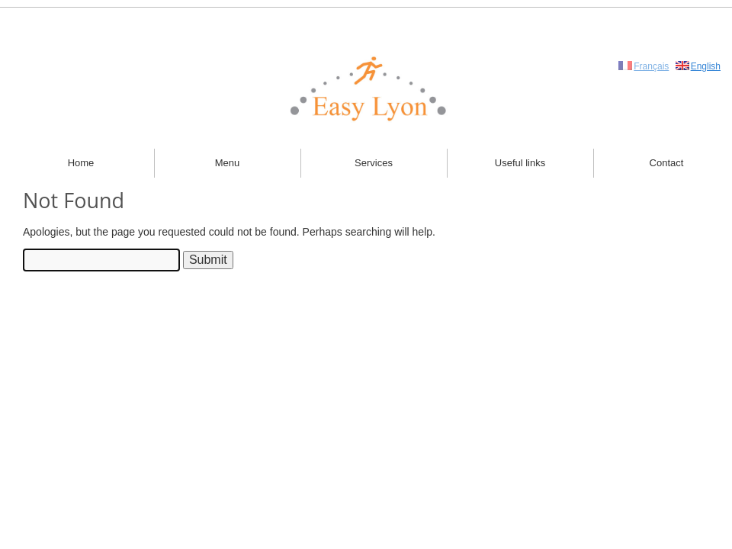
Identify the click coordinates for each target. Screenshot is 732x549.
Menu (227, 163)
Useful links (520, 163)
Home (81, 163)
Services (374, 163)
